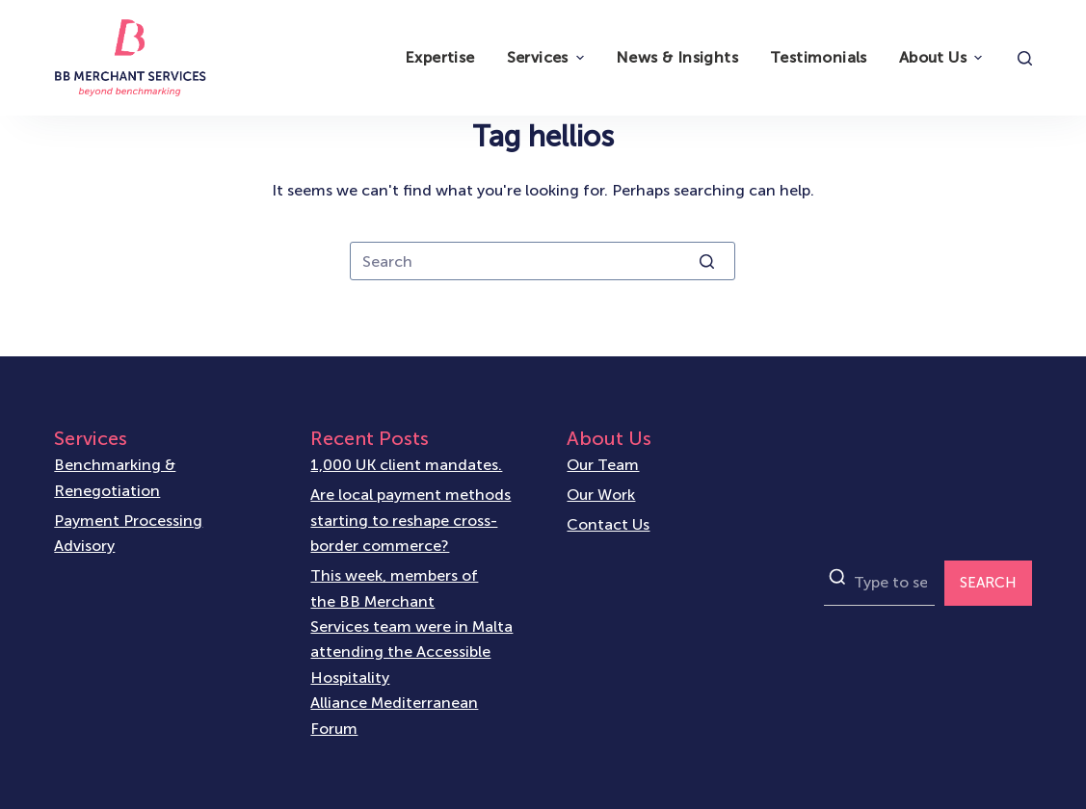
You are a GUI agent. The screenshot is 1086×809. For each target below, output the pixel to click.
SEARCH (988, 582)
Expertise (440, 57)
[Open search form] (1025, 58)
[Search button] (706, 261)
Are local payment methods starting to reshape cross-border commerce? (410, 520)
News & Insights (677, 57)
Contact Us (608, 524)
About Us (943, 57)
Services (548, 57)
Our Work (601, 494)
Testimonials (818, 57)
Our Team (603, 465)
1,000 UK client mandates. (406, 465)
